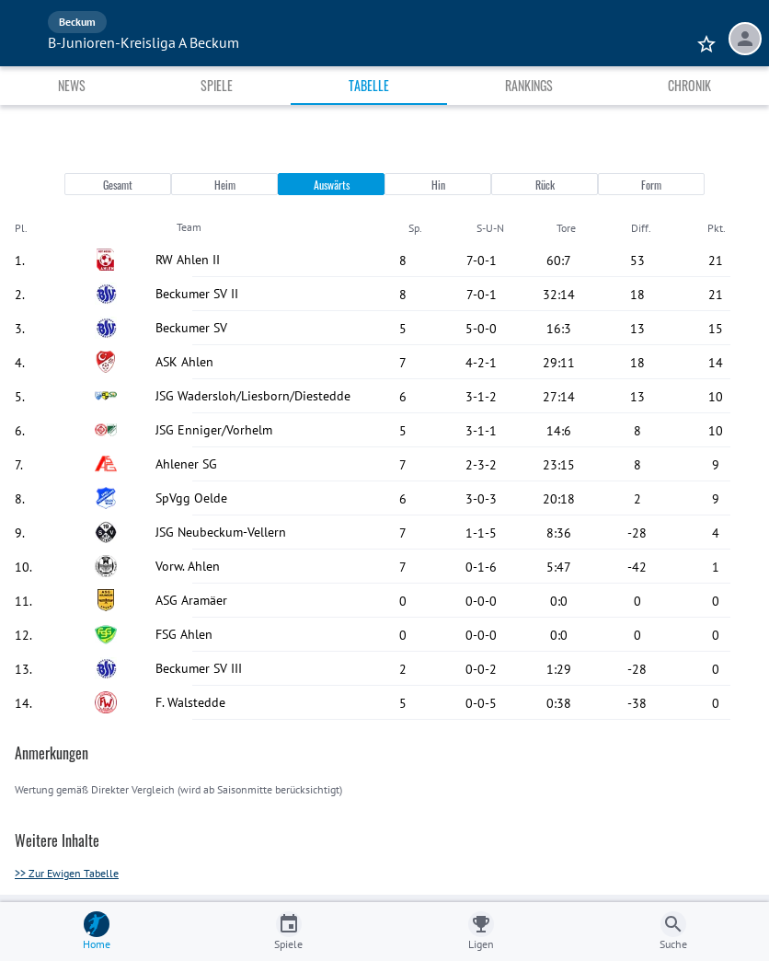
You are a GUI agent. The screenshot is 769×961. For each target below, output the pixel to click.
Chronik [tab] (689, 85)
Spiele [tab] (217, 85)
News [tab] (72, 85)
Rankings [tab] (529, 85)
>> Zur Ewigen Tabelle (67, 873)
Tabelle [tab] (369, 85)
